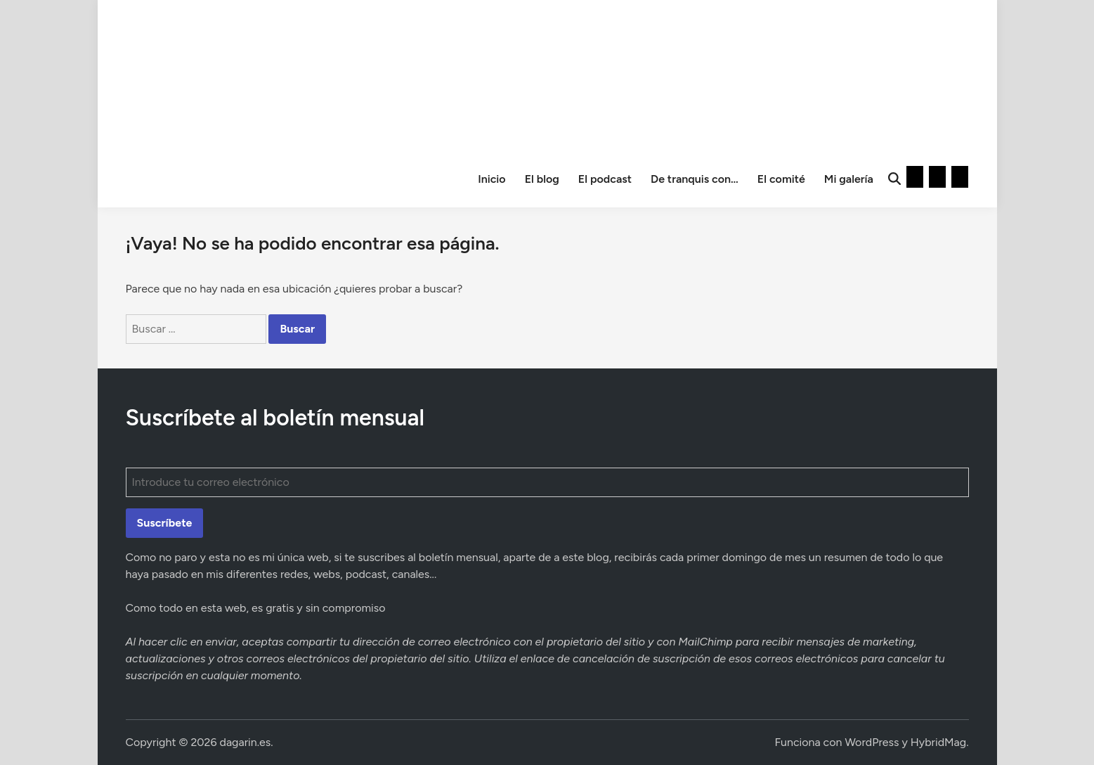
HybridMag (938, 742)
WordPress (872, 742)
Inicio (492, 179)
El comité (781, 179)
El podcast (605, 179)
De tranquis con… (694, 179)
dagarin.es (245, 742)
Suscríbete (165, 522)
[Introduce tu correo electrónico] (547, 482)
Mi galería (848, 179)
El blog (542, 179)
